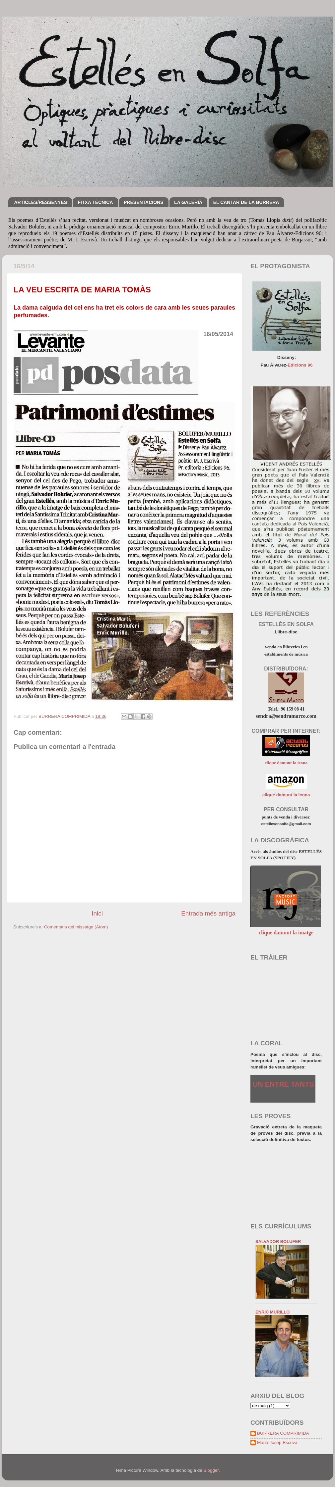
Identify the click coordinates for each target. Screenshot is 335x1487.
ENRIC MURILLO (272, 1312)
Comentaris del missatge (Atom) (76, 926)
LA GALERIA (188, 202)
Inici (97, 913)
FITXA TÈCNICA (95, 202)
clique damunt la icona (286, 762)
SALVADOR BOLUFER (278, 1241)
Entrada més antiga (208, 913)
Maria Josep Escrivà (277, 1442)
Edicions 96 (300, 365)
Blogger (211, 1470)
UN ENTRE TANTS (283, 1084)
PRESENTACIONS (144, 202)
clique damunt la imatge (286, 932)
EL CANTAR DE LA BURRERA (246, 202)
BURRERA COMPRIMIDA (283, 1433)
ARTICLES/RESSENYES (40, 202)
